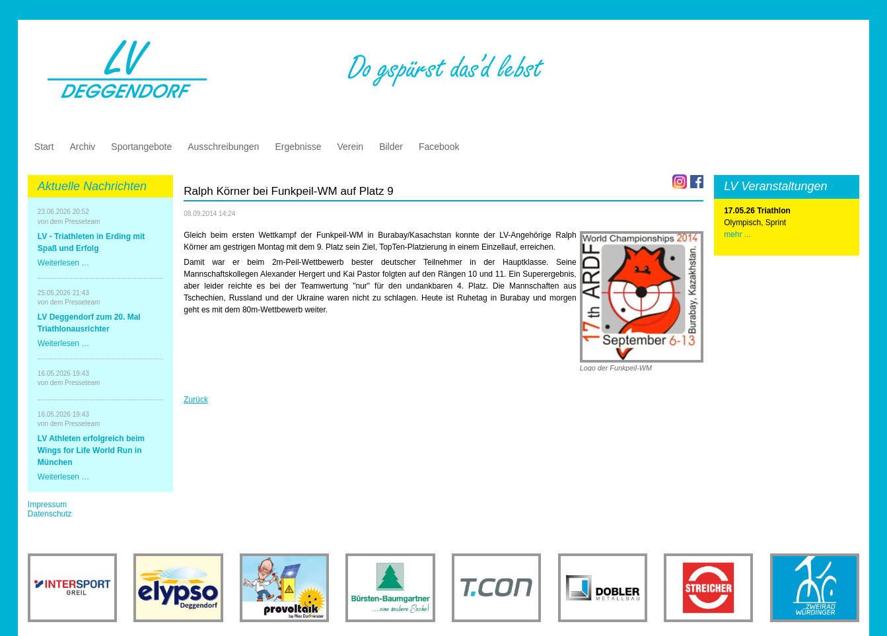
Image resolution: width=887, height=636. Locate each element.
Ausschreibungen (223, 146)
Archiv (82, 146)
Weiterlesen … (63, 262)
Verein (350, 146)
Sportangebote (141, 146)
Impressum (47, 504)
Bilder (391, 146)
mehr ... (737, 234)
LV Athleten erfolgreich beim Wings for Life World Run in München (91, 450)
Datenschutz (50, 513)
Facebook (439, 146)
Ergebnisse (298, 146)
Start (44, 146)
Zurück (196, 399)
